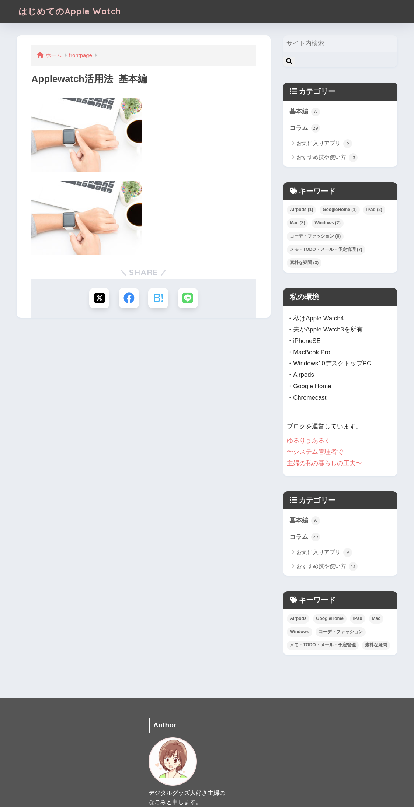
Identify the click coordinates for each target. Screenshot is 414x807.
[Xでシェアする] (99, 298)
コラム (304, 128)
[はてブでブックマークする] (158, 298)
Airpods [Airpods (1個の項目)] (301, 209)
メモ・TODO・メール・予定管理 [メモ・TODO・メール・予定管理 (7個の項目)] (326, 249)
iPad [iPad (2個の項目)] (374, 209)
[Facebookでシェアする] (129, 298)
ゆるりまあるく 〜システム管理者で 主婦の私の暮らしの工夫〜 (324, 451)
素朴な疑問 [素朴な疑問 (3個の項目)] (304, 262)
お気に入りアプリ (324, 143)
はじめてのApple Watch (69, 11)
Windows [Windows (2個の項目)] (327, 222)
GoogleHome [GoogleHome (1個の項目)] (340, 209)
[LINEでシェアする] (188, 298)
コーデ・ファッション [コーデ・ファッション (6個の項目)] (315, 236)
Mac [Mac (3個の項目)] (297, 222)
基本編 (304, 112)
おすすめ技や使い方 (327, 157)
